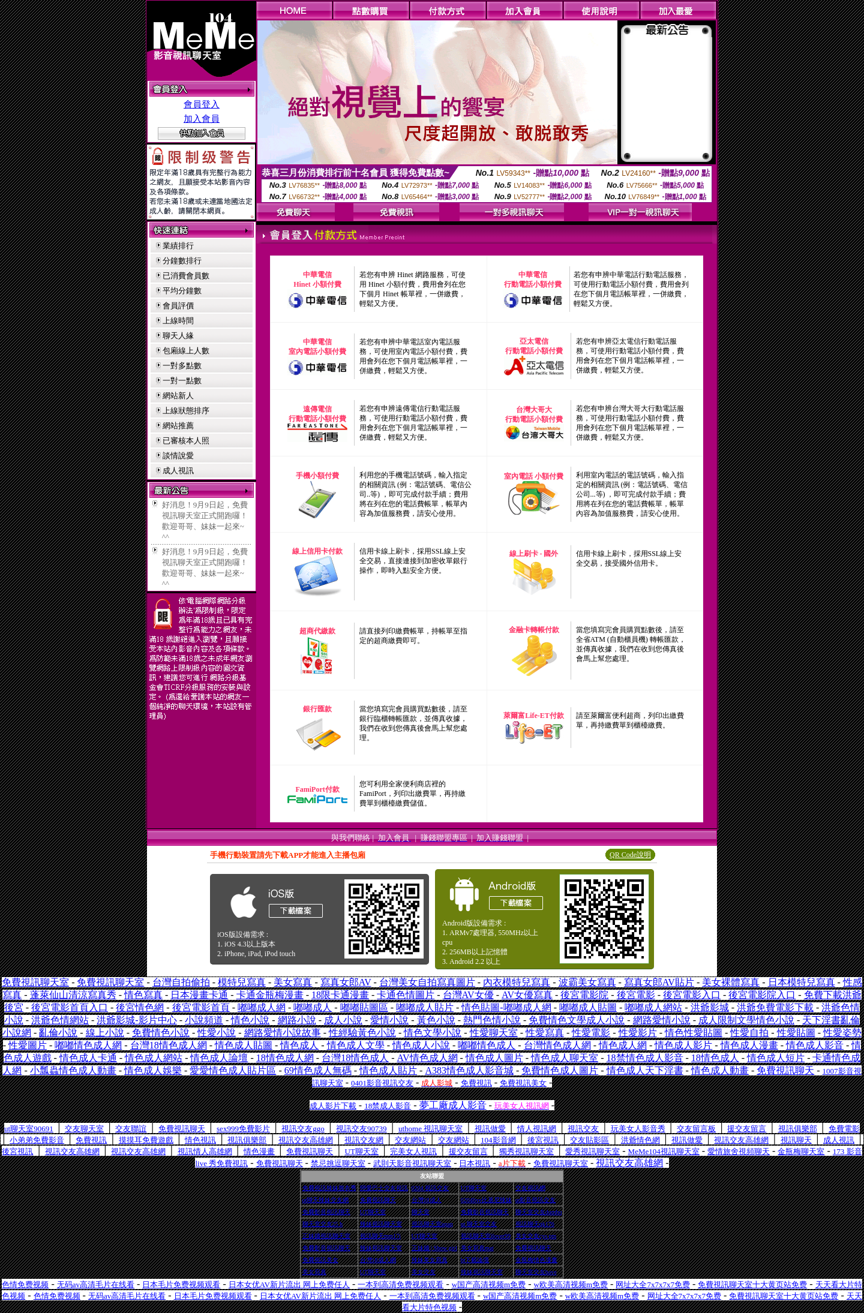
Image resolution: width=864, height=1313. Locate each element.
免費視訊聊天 (378, 1200)
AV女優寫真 (527, 995)
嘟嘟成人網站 (653, 1007)
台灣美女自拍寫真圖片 (427, 982)
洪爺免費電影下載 (775, 1007)
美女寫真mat (477, 1248)
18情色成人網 (285, 1058)
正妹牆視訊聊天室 (326, 1236)
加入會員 (202, 119)
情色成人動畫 (720, 1070)
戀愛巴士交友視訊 (384, 1188)
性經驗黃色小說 (362, 1032)
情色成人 (299, 1045)
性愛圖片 (27, 1045)
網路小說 (297, 1020)
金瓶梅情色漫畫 (536, 1260)
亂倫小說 (58, 1032)
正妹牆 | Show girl (434, 1248)
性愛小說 (216, 1032)
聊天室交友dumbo (538, 1212)
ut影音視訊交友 (535, 1200)
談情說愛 (178, 455)
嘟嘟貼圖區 (364, 1007)
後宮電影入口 (692, 995)
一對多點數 (182, 365)
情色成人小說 (421, 1045)
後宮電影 (636, 995)
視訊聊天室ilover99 (486, 1236)
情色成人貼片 (388, 1070)
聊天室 (421, 1212)
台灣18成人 (427, 1200)
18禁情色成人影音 (645, 1058)
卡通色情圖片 (405, 995)
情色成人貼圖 (243, 1045)
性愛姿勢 (842, 1032)
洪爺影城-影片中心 (136, 1020)
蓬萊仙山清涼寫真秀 (73, 995)
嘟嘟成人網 (262, 1007)
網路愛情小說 (662, 1020)
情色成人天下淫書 (645, 1070)
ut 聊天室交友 (479, 1224)
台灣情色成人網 (557, 1045)
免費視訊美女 (320, 1260)
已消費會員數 (186, 275)
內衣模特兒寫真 (516, 982)
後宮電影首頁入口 (69, 1007)
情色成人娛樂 (153, 1070)
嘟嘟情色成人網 (88, 1045)
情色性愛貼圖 (693, 1032)
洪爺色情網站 (60, 1020)
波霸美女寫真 (587, 982)
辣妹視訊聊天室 (381, 1224)
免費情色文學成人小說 (577, 1020)
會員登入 (202, 104)
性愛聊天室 (494, 1032)
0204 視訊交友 (430, 1188)
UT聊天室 (474, 1188)
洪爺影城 (710, 1007)
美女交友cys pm (536, 1236)
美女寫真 (293, 982)
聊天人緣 (178, 335)
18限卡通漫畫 (340, 995)
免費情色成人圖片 (559, 1070)
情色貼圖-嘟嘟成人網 (506, 1007)
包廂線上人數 (186, 350)
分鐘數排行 (182, 260)
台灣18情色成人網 (168, 1045)
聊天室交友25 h (322, 1224)
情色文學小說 (432, 1032)
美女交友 (424, 1272)
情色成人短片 (776, 1058)
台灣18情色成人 (355, 1058)
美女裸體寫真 (731, 982)
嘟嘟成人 (312, 1007)
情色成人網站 (153, 1058)
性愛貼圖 (796, 1032)
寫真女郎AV (345, 982)
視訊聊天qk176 (534, 1224)
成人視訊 (178, 470)
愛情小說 (389, 1020)
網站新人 (178, 395)
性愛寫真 (545, 1032)
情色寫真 (143, 995)
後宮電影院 (584, 995)
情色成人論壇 (219, 1058)
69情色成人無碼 (318, 1070)
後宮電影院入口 (762, 995)
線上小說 (105, 1032)
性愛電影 (591, 1032)
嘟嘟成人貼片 (425, 1007)
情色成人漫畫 (749, 1045)
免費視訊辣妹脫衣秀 (329, 1188)
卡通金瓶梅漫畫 (270, 995)
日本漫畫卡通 (199, 995)
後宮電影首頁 (201, 1007)
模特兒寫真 (242, 982)
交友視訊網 (530, 1188)
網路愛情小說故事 (282, 1032)
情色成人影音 (815, 1045)
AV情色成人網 (427, 1058)
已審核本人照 (186, 440)
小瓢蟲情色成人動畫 (73, 1070)
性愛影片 (638, 1032)
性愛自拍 (749, 1032)
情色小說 (250, 1020)
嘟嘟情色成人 (486, 1045)
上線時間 (178, 320)
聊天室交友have (536, 1272)
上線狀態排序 (186, 410)
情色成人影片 (683, 1045)
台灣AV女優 (468, 995)
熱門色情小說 (492, 1020)
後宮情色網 (140, 1007)
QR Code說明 (630, 855)
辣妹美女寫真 (430, 1260)
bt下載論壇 (475, 1260)
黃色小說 (436, 1020)
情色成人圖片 (494, 1058)
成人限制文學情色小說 (746, 1020)
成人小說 (343, 1020)
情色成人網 (623, 1045)
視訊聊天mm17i (380, 1236)
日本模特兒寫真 (801, 982)
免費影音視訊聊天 (326, 1212)
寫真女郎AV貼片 (659, 982)
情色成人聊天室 (564, 1058)
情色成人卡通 (88, 1058)
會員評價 (178, 305)
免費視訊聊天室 (35, 982)
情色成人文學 (356, 1045)
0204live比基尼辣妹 (486, 1200)
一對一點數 (182, 380)
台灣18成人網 (378, 1260)
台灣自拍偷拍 (181, 982)
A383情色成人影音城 (469, 1070)
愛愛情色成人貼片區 (233, 1070)
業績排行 (178, 245)
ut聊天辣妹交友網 (325, 1200)
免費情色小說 (161, 1032)
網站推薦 (178, 425)
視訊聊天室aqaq (432, 1224)
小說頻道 (204, 1020)
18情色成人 (715, 1058)
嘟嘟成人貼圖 (588, 1007)
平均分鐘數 (182, 290)
